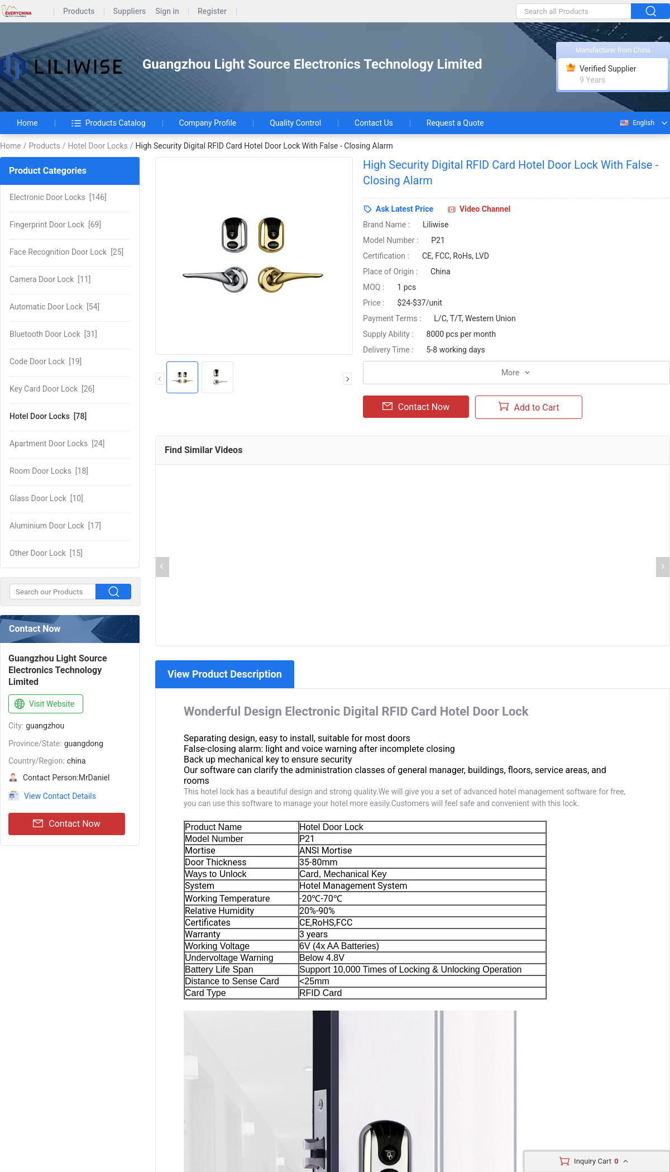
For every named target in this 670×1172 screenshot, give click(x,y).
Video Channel (485, 208)
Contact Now (66, 824)
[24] (56, 443)
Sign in (167, 11)
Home (27, 122)
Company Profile (208, 122)
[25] (66, 251)
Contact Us (374, 122)
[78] (48, 416)
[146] (58, 197)
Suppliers (129, 11)
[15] (46, 553)
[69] (55, 224)
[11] (49, 279)
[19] (45, 361)
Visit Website (43, 704)
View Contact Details (60, 796)
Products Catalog (108, 122)
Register (212, 11)
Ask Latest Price (404, 208)
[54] (54, 306)
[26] (51, 388)
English (636, 123)
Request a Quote (455, 122)
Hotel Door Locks (97, 145)
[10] (46, 498)
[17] (55, 525)
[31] (53, 334)
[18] (48, 470)
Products (79, 11)
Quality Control (295, 122)
